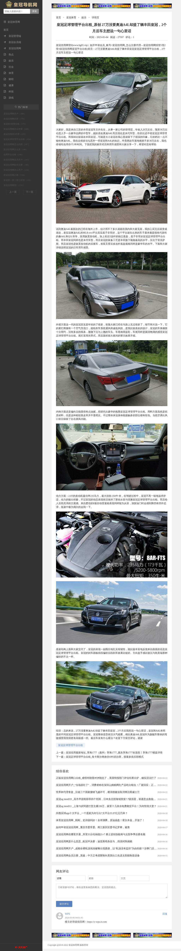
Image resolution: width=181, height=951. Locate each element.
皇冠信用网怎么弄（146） (16, 149)
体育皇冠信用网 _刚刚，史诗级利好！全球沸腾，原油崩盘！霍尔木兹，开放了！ (100, 820)
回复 (164, 916)
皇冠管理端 (12, 36)
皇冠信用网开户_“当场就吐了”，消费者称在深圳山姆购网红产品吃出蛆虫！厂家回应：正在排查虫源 (111, 785)
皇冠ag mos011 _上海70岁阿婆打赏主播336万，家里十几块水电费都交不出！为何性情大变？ (106, 806)
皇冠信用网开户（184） (15, 113)
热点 (9, 54)
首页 (6, 30)
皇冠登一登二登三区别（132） (18, 180)
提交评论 (64, 906)
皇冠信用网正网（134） (15, 175)
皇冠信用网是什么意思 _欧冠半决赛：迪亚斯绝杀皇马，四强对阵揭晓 (94, 841)
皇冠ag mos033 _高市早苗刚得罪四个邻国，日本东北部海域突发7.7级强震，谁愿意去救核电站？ (108, 799)
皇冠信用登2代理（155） (15, 134)
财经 (9, 79)
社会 (9, 67)
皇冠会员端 (12, 42)
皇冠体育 (71, 17)
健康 (9, 85)
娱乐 (9, 60)
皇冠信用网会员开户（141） (17, 159)
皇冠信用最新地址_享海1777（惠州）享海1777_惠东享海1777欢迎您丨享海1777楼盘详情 (114, 752)
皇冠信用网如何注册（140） (17, 165)
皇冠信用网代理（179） (15, 119)
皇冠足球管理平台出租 (70, 745)
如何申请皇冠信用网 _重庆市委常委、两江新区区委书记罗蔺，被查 (93, 827)
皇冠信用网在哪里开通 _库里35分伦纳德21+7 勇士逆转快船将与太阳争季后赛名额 (100, 834)
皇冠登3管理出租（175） (15, 124)
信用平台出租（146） (14, 154)
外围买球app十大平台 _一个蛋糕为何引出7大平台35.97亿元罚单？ (92, 813)
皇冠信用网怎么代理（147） (17, 144)
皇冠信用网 (12, 48)
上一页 (13, 192)
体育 (9, 73)
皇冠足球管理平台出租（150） (18, 139)
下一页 (29, 192)
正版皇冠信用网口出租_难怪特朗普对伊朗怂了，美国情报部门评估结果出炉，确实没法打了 (106, 778)
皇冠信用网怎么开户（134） (17, 170)
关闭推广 (22, 947)
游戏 (9, 97)
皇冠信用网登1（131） (14, 185)
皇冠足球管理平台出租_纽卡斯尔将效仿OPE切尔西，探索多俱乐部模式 (105, 757)
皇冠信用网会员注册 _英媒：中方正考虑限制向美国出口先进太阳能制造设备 (98, 855)
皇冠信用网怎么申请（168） (17, 129)
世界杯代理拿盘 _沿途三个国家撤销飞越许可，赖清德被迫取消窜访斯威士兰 (98, 792)
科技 (9, 91)
